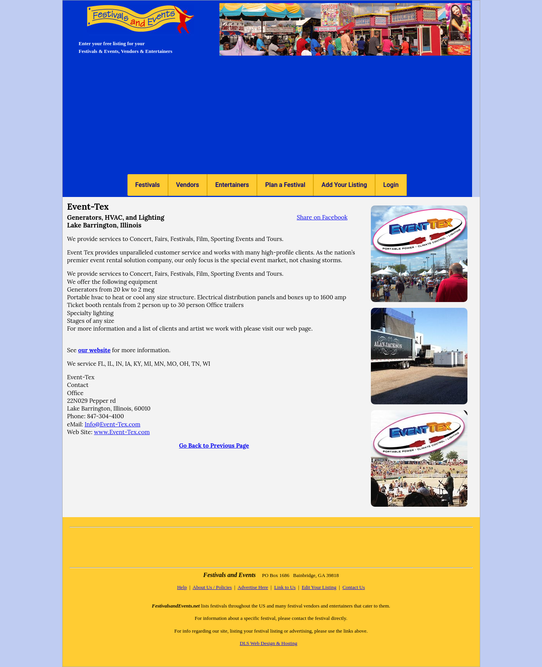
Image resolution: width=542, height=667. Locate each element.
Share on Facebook (322, 217)
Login (391, 184)
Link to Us (285, 587)
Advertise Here (253, 587)
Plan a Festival (285, 184)
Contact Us (353, 587)
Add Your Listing (344, 184)
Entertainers (232, 184)
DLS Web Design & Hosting (268, 643)
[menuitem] (147, 185)
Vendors (187, 184)
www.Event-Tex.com (122, 432)
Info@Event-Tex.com (112, 424)
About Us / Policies (212, 587)
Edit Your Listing (319, 587)
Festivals (147, 184)
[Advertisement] (267, 116)
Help (182, 587)
